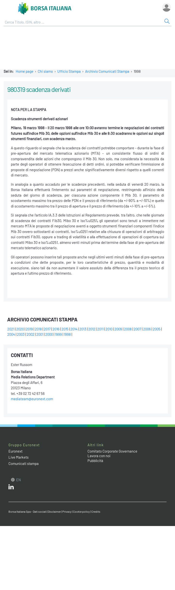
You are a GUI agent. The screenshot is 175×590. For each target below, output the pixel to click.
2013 (82, 329)
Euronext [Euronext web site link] (15, 451)
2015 (64, 329)
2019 (29, 329)
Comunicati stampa (23, 463)
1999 (58, 334)
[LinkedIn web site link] (11, 488)
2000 (49, 334)
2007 (137, 329)
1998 (67, 334)
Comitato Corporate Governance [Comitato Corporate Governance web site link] (112, 451)
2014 (73, 329)
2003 (21, 334)
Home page (24, 71)
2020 (20, 329)
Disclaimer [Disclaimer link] (54, 511)
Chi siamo (45, 71)
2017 (47, 329)
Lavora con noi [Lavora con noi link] (99, 456)
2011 (100, 329)
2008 (128, 329)
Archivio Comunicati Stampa (107, 71)
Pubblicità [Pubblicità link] (95, 460)
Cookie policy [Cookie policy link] (81, 511)
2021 (10, 329)
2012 (91, 329)
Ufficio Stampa (69, 71)
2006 (147, 329)
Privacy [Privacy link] (67, 511)
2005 (156, 329)
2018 (38, 329)
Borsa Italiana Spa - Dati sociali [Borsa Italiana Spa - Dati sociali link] (27, 511)
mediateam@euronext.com (32, 399)
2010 (108, 329)
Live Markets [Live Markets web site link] (18, 457)
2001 (39, 334)
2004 (11, 334)
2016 (55, 329)
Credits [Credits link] (95, 511)
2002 (30, 334)
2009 (118, 329)
